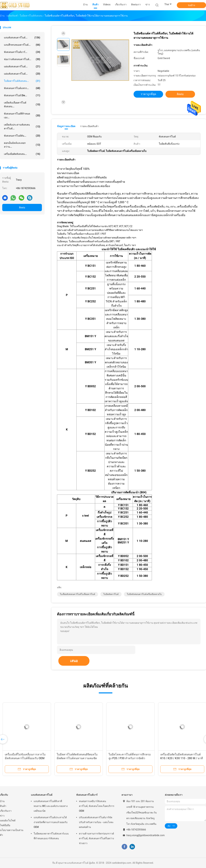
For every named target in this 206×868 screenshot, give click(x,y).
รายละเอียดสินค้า (89, 126)
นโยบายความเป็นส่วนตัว (11, 832)
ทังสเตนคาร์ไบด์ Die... (22, 95)
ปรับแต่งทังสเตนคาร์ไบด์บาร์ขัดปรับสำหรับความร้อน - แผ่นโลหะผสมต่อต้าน (96, 822)
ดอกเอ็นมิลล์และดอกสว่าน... (22, 145)
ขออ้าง (191, 5)
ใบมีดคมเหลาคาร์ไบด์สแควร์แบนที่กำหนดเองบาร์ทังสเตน (51, 836)
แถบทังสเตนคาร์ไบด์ (41, 794)
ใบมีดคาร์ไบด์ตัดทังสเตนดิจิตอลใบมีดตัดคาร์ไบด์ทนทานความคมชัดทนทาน (77, 758)
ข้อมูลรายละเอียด (66, 126)
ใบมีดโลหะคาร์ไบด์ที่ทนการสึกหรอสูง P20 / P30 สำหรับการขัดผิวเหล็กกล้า (129, 758)
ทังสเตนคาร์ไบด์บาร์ (87, 794)
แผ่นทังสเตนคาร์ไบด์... (22, 66)
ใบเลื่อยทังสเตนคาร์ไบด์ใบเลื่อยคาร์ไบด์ (77, 594)
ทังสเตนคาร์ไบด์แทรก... (22, 88)
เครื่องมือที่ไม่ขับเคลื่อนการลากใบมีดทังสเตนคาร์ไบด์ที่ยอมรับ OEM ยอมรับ (25, 758)
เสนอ (74, 661)
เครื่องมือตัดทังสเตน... (22, 154)
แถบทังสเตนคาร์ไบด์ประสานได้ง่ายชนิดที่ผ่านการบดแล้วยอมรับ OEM (50, 822)
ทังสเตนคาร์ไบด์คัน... (22, 135)
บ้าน (2, 801)
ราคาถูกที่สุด (148, 94)
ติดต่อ (22, 207)
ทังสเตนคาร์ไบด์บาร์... (22, 52)
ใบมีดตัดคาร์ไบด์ (111, 594)
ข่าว (2, 815)
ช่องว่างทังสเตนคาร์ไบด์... (22, 59)
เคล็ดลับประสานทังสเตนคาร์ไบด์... (22, 126)
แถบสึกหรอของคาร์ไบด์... (22, 44)
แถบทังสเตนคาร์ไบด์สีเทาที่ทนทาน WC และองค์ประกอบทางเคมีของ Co (51, 806)
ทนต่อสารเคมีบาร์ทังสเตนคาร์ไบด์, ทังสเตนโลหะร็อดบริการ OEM (96, 806)
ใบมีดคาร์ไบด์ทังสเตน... (22, 81)
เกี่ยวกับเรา (6, 810)
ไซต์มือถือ (5, 825)
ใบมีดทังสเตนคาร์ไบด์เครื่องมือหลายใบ (144, 594)
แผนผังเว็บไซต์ (7, 820)
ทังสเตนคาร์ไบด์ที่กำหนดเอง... (22, 115)
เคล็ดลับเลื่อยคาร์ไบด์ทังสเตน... (22, 104)
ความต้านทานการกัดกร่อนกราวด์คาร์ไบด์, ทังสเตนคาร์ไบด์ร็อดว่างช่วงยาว (96, 838)
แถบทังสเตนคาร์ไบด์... (22, 37)
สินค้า (3, 806)
